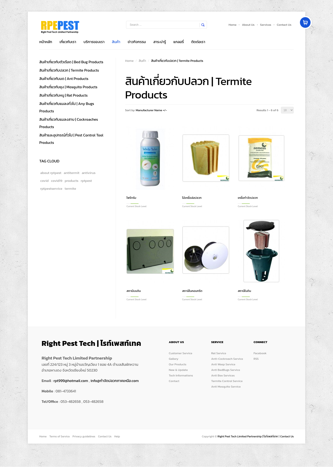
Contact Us (284, 24)
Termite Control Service (227, 381)
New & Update (178, 370)
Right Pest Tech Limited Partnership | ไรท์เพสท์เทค (248, 436)
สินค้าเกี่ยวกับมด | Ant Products (63, 78)
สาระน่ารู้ (159, 41)
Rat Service (218, 353)
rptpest (86, 180)
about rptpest (51, 172)
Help (117, 436)
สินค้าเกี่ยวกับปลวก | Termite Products (69, 70)
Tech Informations (181, 375)
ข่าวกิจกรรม (137, 41)
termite (70, 188)
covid (44, 180)
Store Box (60, 27)
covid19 (56, 180)
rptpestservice (51, 188)
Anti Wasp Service (223, 364)
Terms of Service (59, 436)
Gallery (173, 359)
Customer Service (180, 353)
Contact (174, 381)
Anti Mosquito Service (225, 386)
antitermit (72, 172)
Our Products (177, 364)
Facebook (260, 353)
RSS (256, 359)
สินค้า (116, 41)
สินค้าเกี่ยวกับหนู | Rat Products (63, 95)
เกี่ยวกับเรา (67, 41)
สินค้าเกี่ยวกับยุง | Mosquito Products (68, 87)
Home (232, 24)
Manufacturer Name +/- (151, 110)
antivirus (89, 172)
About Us (248, 24)
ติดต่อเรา (198, 41)
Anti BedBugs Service (225, 370)
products (71, 180)
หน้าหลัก (45, 41)
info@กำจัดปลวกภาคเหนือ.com (115, 380)
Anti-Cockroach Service (227, 359)
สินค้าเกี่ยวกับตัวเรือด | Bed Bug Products (71, 62)
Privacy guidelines (84, 436)
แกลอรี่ (178, 41)
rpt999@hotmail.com (70, 380)
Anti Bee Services (222, 375)
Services (265, 24)
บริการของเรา (93, 41)
